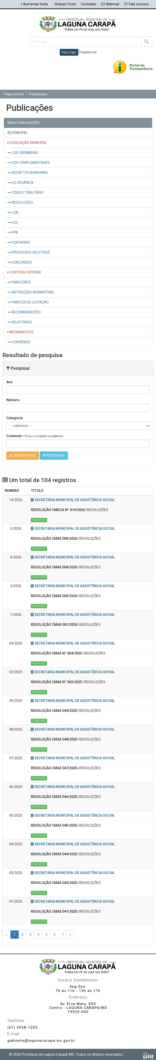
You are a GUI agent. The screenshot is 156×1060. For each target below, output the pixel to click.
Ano (9, 382)
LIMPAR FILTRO (22, 456)
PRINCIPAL (18, 133)
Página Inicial (14, 94)
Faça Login (69, 52)
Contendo (34, 436)
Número (12, 400)
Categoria (14, 418)
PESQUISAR (54, 456)
